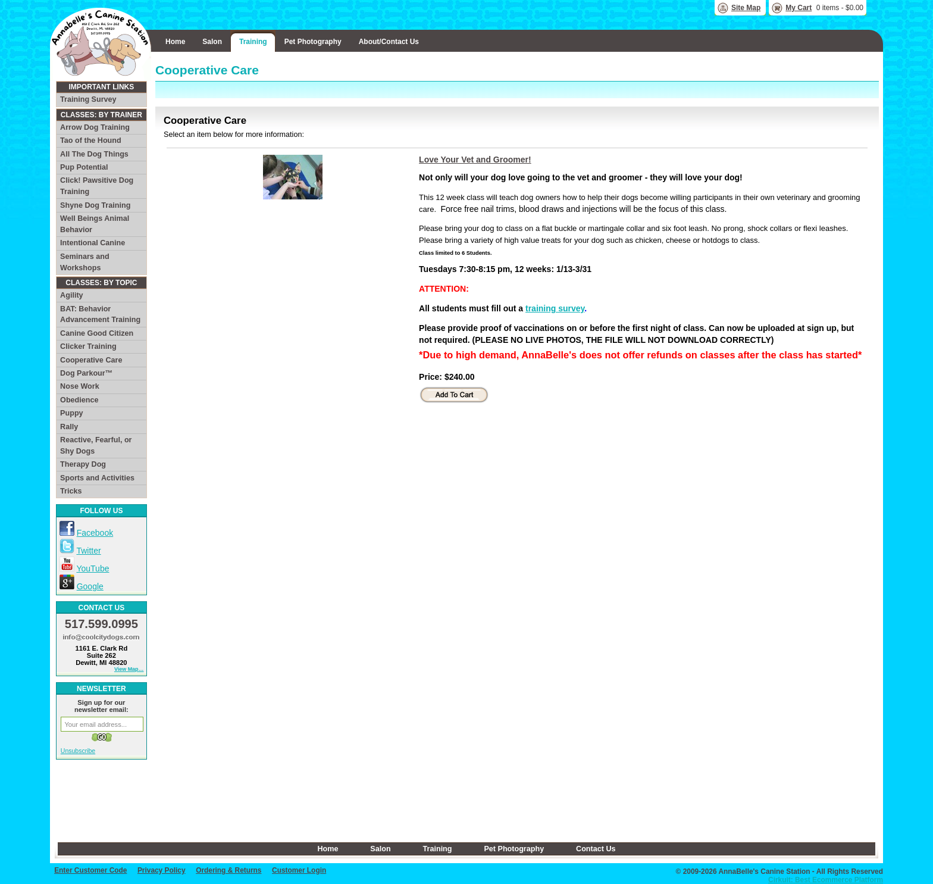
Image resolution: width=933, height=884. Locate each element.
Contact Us (595, 849)
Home (175, 42)
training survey (554, 308)
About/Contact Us (389, 42)
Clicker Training (88, 346)
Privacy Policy (161, 870)
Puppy (71, 413)
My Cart (798, 8)
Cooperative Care (91, 360)
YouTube (92, 568)
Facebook (95, 533)
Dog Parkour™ (86, 373)
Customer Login (299, 870)
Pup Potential (84, 167)
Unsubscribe (78, 750)
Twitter (88, 550)
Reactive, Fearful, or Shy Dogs (96, 445)
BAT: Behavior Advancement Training (100, 314)
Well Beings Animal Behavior (94, 224)
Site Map (745, 8)
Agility (71, 295)
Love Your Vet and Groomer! (475, 159)
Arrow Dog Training (95, 127)
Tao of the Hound (90, 140)
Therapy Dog (83, 464)
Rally (69, 427)
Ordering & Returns (228, 870)
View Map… (129, 669)
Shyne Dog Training (95, 205)
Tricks (71, 491)
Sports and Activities (97, 478)
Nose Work (79, 386)
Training (253, 42)
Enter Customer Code (90, 870)
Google (90, 586)
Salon (212, 42)
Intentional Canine (92, 243)
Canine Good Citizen (96, 333)
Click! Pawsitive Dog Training (96, 186)
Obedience (79, 400)
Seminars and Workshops (84, 262)
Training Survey (88, 99)
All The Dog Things (94, 154)
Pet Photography (313, 42)
